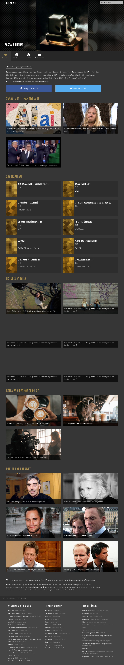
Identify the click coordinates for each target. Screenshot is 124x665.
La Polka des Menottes (75, 78)
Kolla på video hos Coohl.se (22, 391)
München (47, 645)
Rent (46, 616)
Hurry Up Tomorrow (14, 650)
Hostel (47, 610)
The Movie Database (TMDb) (61, 585)
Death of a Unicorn (13, 633)
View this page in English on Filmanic (19, 67)
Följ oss (84, 622)
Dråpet (47, 625)
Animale (10, 644)
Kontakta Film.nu (87, 613)
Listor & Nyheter (16, 278)
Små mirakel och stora (51, 633)
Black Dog (11, 610)
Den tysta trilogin (13, 636)
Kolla (83, 641)
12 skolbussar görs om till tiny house (93, 633)
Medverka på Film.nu (88, 619)
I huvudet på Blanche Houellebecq (18, 616)
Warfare (10, 625)
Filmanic (84, 625)
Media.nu (84, 651)
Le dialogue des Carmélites (69, 75)
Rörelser (10, 619)
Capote (47, 622)
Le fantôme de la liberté (44, 75)
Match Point (48, 648)
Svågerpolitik (85, 656)
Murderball (48, 628)
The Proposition (49, 613)
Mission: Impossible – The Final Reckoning (21, 653)
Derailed (47, 630)
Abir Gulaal (11, 630)
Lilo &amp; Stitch (13, 658)
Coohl (83, 630)
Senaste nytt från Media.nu (23, 98)
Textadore (85, 649)
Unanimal (11, 622)
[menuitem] (4, 598)
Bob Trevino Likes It (14, 613)
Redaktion (85, 616)
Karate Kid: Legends (14, 661)
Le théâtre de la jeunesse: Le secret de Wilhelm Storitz (38, 78)
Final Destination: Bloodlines (16, 647)
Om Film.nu (85, 610)
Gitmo (46, 642)
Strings (47, 619)
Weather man (49, 639)
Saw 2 (46, 636)
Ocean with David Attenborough (17, 628)
